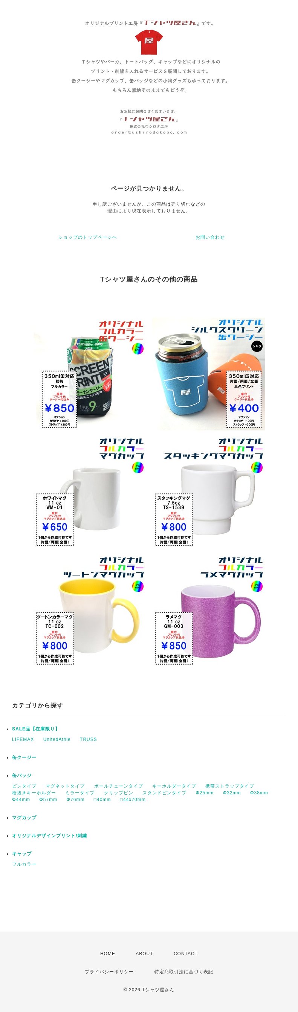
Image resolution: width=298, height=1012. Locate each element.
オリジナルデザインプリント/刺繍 (49, 835)
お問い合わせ (210, 237)
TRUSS (88, 739)
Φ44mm (21, 799)
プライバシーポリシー (109, 971)
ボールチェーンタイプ (118, 786)
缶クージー (24, 757)
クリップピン (118, 792)
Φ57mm (48, 799)
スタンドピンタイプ (164, 792)
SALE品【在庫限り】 (36, 729)
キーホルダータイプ (174, 786)
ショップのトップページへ (87, 237)
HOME (107, 953)
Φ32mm (232, 792)
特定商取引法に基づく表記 (183, 971)
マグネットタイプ (65, 786)
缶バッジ (22, 775)
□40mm (102, 799)
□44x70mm (133, 799)
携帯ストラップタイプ (229, 786)
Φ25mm (205, 792)
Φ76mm (76, 799)
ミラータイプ (80, 792)
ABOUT (144, 953)
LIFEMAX (23, 739)
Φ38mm (259, 792)
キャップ (22, 853)
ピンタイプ (24, 786)
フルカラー (24, 864)
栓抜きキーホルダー (34, 792)
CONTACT (186, 953)
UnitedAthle (57, 739)
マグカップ (24, 817)
